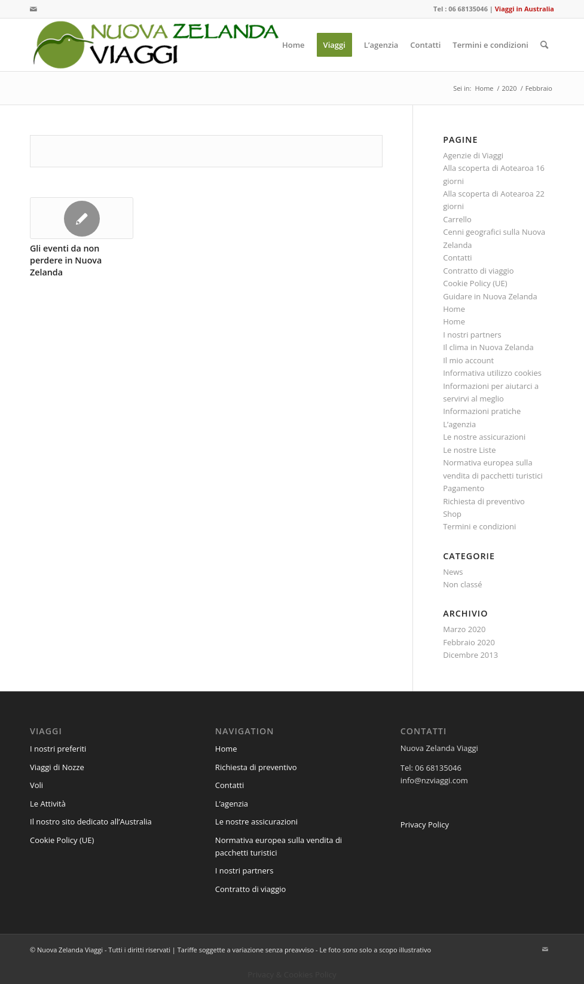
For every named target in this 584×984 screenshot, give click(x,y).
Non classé (462, 584)
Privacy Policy (424, 824)
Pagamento (463, 488)
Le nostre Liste (469, 450)
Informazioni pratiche (482, 411)
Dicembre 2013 (470, 654)
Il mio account (468, 360)
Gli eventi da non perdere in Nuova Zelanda (66, 260)
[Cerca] (544, 45)
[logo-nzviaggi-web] (155, 45)
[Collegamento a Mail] (33, 9)
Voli (36, 785)
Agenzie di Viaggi (473, 155)
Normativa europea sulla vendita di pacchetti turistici (278, 846)
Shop (452, 513)
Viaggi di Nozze (57, 767)
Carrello (457, 219)
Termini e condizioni (479, 526)
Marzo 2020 (464, 629)
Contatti (457, 257)
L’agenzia (459, 424)
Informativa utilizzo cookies (492, 372)
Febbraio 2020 (469, 642)
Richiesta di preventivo (484, 501)
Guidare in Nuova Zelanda (490, 296)
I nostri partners (472, 334)
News (453, 571)
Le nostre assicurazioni (484, 436)
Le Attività (48, 803)
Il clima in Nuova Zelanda (488, 347)
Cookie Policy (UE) (475, 283)
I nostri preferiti (58, 748)
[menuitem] (293, 45)
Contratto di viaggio (478, 270)
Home (454, 309)
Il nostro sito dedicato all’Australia (91, 821)
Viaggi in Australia (524, 8)
